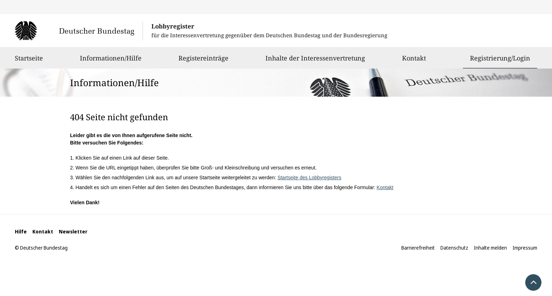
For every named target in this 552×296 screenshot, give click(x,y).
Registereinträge (203, 61)
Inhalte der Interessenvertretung (315, 61)
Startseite (29, 61)
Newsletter (73, 231)
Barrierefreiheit (418, 247)
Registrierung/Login (500, 58)
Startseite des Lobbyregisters (309, 177)
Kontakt (414, 61)
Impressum (525, 247)
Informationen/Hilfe (111, 61)
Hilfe (21, 231)
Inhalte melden (490, 247)
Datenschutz (454, 247)
